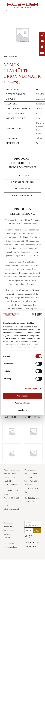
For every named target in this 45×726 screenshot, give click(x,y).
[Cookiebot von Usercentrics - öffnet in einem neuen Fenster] (32, 314)
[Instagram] (30, 536)
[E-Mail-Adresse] (42, 41)
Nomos (26, 237)
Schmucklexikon (10, 547)
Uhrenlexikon (9, 543)
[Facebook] (25, 536)
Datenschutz (8, 523)
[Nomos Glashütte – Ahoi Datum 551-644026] (33, 453)
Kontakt (7, 538)
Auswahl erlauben (22, 403)
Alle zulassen (22, 396)
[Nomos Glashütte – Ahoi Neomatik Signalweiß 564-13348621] (12, 453)
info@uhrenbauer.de (12, 509)
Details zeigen (31, 388)
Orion (38, 89)
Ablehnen (22, 410)
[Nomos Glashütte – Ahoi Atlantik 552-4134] (33, 431)
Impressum (8, 526)
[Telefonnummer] (42, 35)
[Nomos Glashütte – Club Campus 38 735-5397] (12, 431)
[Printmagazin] (42, 53)
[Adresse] (42, 47)
